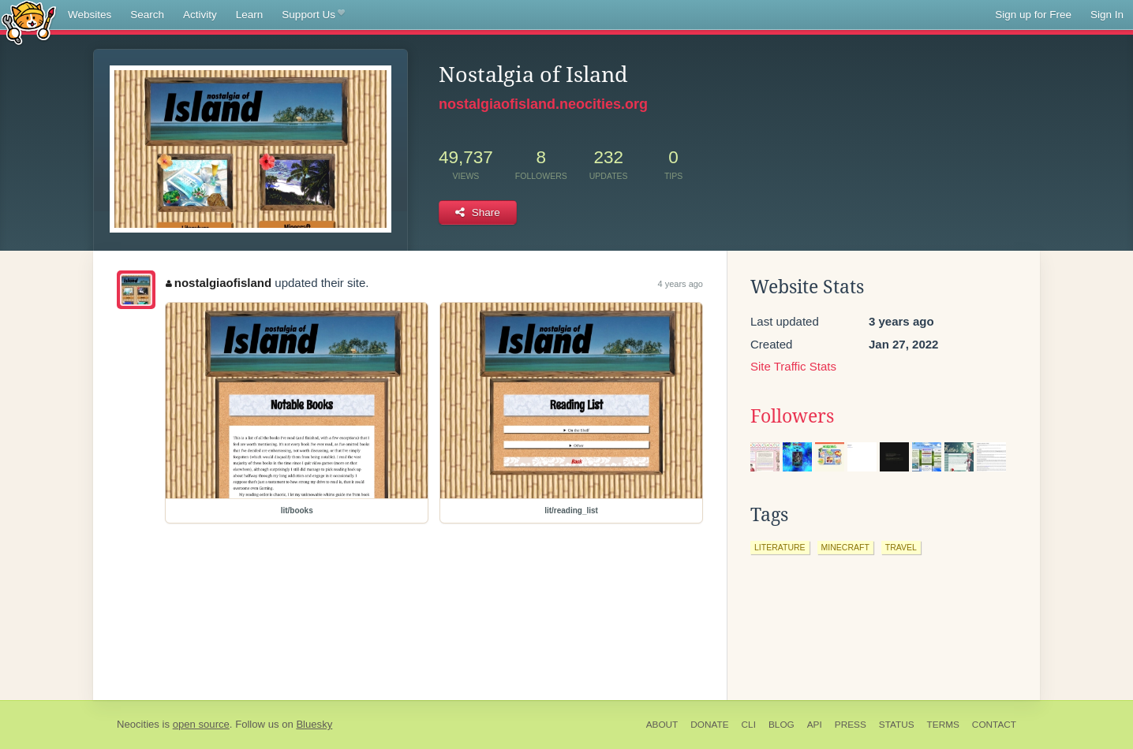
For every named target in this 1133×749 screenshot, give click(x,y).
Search (147, 14)
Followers (792, 416)
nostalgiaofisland (218, 282)
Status (896, 724)
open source (201, 724)
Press (850, 724)
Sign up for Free (1033, 14)
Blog (781, 724)
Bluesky (314, 724)
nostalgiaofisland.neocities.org (543, 104)
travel (901, 547)
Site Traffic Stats (793, 366)
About (662, 724)
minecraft (845, 547)
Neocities (138, 724)
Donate (709, 724)
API (814, 724)
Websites (89, 14)
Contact (994, 724)
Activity (200, 14)
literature (780, 547)
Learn (250, 14)
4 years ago (680, 284)
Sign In (1107, 14)
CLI (749, 724)
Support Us (313, 15)
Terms (943, 724)
